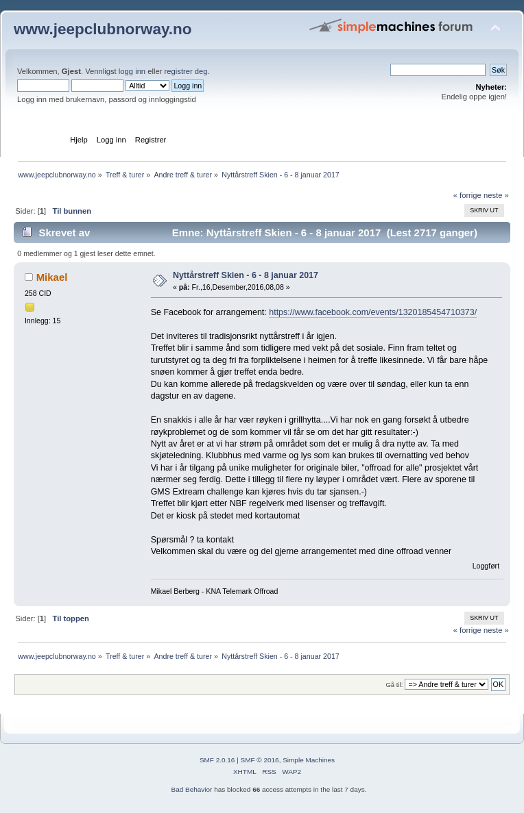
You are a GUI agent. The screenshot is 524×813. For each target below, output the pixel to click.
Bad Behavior (192, 789)
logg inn (132, 71)
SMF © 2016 (260, 760)
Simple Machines (309, 760)
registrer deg (186, 71)
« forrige (467, 195)
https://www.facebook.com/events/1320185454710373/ (373, 312)
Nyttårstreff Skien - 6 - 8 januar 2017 (245, 275)
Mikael (52, 277)
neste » (496, 195)
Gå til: (394, 684)
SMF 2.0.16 (217, 760)
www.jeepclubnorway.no (103, 29)
